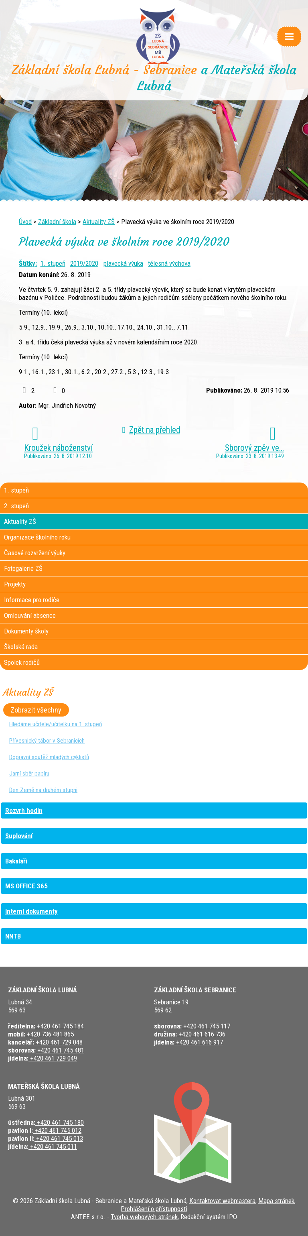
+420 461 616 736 (201, 1034)
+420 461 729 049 (52, 1058)
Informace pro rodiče (31, 600)
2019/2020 (84, 263)
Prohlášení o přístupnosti (154, 1209)
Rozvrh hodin (24, 810)
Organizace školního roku (37, 537)
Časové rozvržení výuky (34, 553)
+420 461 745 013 (58, 1138)
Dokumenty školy (26, 631)
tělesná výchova (169, 263)
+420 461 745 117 (206, 1026)
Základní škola (57, 222)
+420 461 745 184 (59, 1026)
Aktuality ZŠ (99, 222)
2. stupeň (16, 506)
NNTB (13, 936)
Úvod (25, 222)
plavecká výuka (123, 263)
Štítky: (28, 263)
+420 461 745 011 (52, 1146)
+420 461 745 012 (57, 1130)
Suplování (18, 836)
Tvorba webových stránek (144, 1217)
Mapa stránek (276, 1201)
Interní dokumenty (31, 911)
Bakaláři (16, 861)
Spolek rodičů (22, 662)
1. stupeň (53, 263)
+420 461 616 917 (198, 1042)
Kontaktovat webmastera (222, 1201)
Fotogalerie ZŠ (23, 568)
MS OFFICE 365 (26, 886)
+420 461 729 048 (58, 1042)
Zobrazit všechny (35, 710)
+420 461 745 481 (60, 1050)
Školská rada (21, 647)
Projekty (15, 584)
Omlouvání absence (30, 615)
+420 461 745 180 (59, 1122)
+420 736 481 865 (49, 1034)
